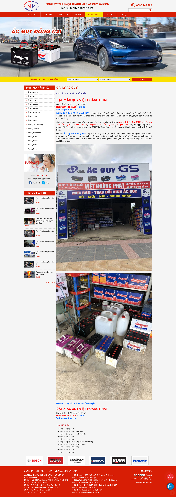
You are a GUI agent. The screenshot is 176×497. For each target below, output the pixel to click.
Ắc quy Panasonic (33, 133)
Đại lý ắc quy (94, 15)
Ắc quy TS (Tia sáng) (34, 125)
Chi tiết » (38, 203)
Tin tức (109, 15)
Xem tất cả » (50, 282)
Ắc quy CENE (31, 145)
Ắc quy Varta (31, 100)
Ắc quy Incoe (31, 121)
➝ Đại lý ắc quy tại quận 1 (66, 449)
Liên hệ (123, 15)
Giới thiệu (48, 15)
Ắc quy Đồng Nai (33, 113)
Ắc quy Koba (31, 137)
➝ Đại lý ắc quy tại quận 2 (66, 429)
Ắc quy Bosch (32, 149)
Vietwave (148, 482)
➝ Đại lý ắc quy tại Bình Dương (68, 447)
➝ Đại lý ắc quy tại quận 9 (66, 439)
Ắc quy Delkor (32, 109)
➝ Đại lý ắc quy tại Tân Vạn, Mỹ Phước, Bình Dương (75, 442)
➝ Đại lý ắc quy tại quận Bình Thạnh (70, 431)
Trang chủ (32, 15)
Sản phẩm (63, 15)
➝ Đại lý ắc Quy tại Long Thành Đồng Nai (71, 434)
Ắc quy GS (30, 96)
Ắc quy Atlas (31, 117)
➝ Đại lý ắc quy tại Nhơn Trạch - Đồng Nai (71, 444)
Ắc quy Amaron (32, 129)
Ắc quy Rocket (32, 104)
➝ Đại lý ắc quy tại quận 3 (66, 452)
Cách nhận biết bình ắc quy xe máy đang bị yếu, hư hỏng (44, 221)
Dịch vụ (78, 15)
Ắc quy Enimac (32, 92)
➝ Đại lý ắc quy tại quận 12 (66, 436)
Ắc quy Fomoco (33, 141)
